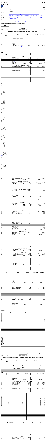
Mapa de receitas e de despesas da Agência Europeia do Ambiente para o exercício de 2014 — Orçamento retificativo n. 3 (23, 12)
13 (44, 18)
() (21, 46)
